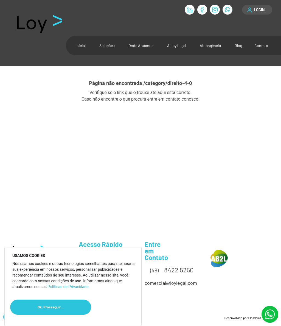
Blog (238, 45)
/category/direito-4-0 (167, 83)
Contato (261, 45)
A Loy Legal (176, 45)
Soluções (107, 45)
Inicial (80, 45)
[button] (257, 10)
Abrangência (210, 45)
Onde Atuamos (140, 45)
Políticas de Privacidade (67, 286)
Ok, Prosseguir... (64, 307)
